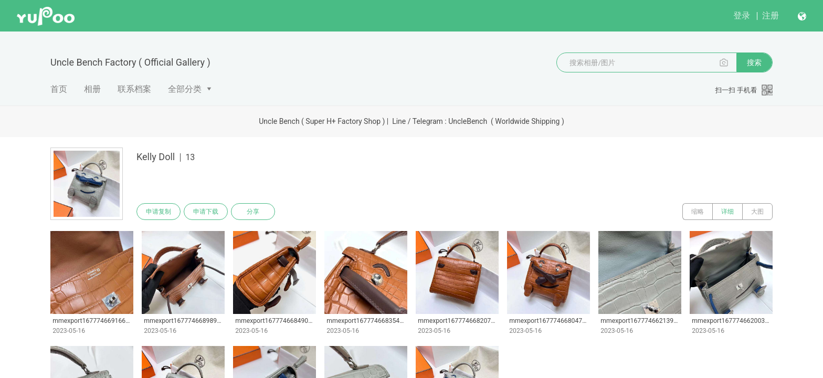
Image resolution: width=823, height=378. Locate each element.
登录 (741, 15)
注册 (770, 15)
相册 (92, 89)
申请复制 (158, 211)
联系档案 (134, 89)
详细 (727, 211)
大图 (757, 211)
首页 (58, 89)
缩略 (697, 211)
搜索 (754, 62)
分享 (253, 211)
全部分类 (185, 89)
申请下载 (205, 211)
